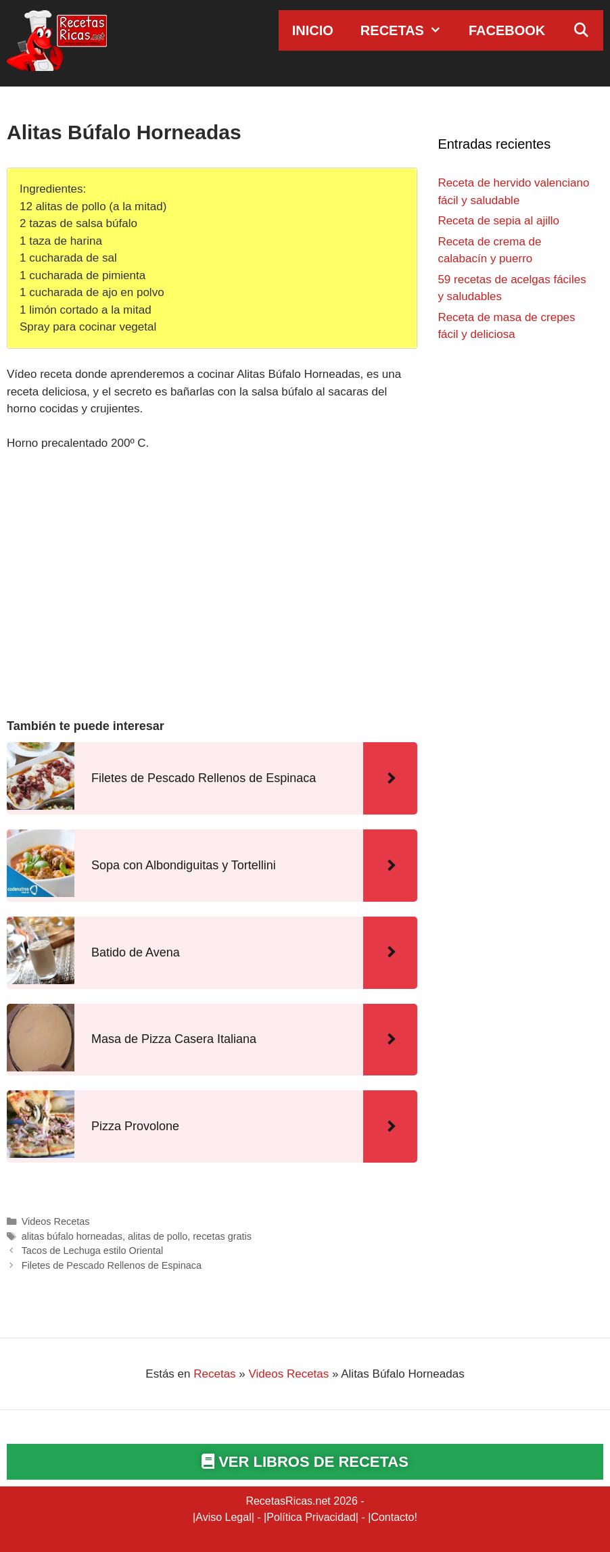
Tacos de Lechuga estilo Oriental (92, 1250)
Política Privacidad (311, 1517)
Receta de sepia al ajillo (498, 220)
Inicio (312, 30)
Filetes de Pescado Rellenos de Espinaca (112, 1265)
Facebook (507, 30)
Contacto (392, 1517)
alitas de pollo (157, 1236)
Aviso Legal (223, 1517)
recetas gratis (222, 1236)
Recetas (407, 30)
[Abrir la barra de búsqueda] (581, 30)
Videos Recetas (56, 1221)
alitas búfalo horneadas (72, 1236)
